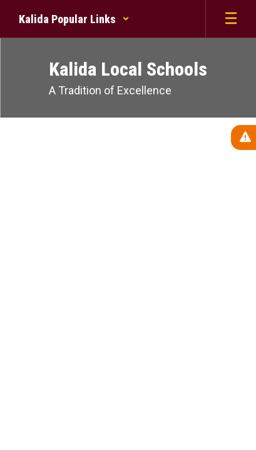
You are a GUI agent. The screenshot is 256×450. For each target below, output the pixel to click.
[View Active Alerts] (243, 137)
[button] (74, 19)
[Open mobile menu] (231, 19)
